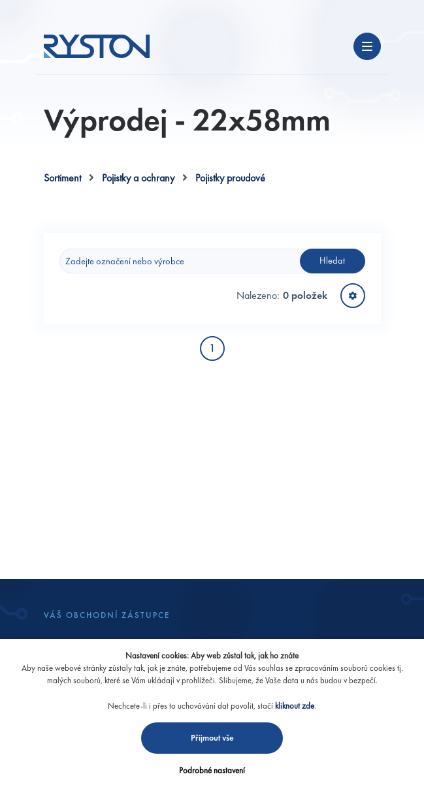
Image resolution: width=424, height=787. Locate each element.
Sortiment (62, 178)
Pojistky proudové (230, 178)
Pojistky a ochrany (138, 178)
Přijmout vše (212, 737)
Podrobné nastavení (212, 770)
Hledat (332, 260)
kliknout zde (294, 705)
